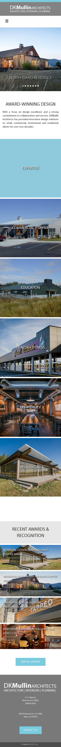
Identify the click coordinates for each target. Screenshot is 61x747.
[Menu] (7, 21)
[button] (30, 730)
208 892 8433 (30, 704)
